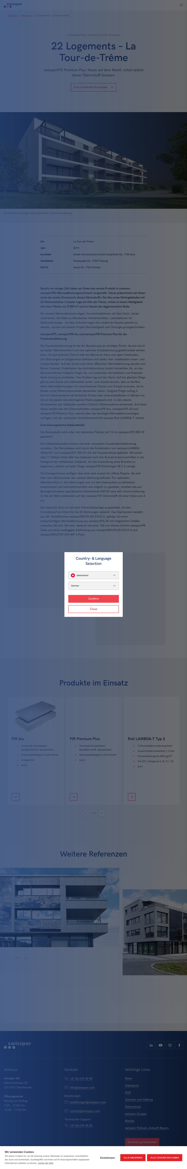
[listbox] (93, 575)
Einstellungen (107, 1157)
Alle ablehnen (133, 1157)
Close (93, 609)
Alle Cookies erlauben (164, 1157)
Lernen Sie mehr (45, 1163)
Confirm (93, 598)
